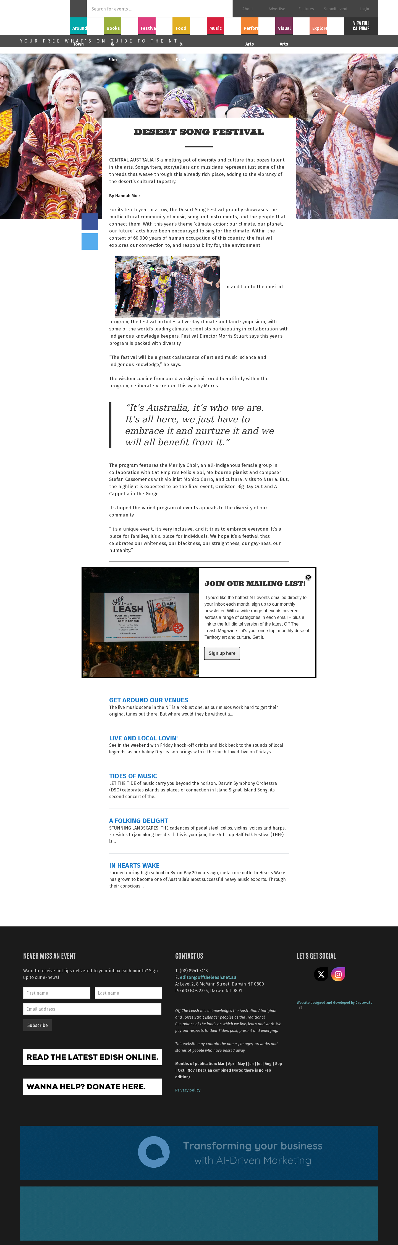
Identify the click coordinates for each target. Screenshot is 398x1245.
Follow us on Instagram (338, 974)
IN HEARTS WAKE (134, 865)
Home (78, 8)
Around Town (87, 25)
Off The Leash (45, 17)
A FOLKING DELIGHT (138, 820)
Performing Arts (258, 25)
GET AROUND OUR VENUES (148, 700)
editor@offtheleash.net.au (208, 977)
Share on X (321, 974)
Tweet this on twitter (90, 241)
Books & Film (121, 25)
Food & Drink (189, 25)
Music (224, 25)
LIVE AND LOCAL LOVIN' (143, 738)
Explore (326, 25)
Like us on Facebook (304, 974)
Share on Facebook (90, 221)
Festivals (155, 25)
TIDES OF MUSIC (133, 775)
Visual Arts (292, 25)
